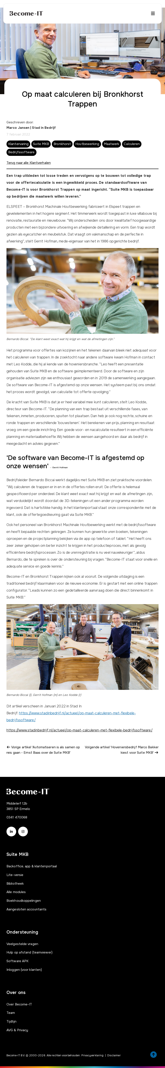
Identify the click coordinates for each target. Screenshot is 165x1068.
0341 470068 (16, 817)
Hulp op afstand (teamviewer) (29, 952)
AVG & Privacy (17, 1030)
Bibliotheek (15, 883)
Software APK (17, 961)
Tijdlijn (11, 1021)
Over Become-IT (19, 1004)
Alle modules (16, 892)
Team (10, 1013)
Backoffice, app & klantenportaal (31, 866)
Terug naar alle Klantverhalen (28, 163)
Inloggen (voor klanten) (24, 970)
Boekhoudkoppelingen (23, 901)
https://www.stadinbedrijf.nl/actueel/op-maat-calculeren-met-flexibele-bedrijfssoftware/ (79, 730)
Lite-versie (14, 875)
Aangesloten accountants (26, 909)
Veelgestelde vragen (22, 944)
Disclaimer (114, 1055)
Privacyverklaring (92, 1055)
